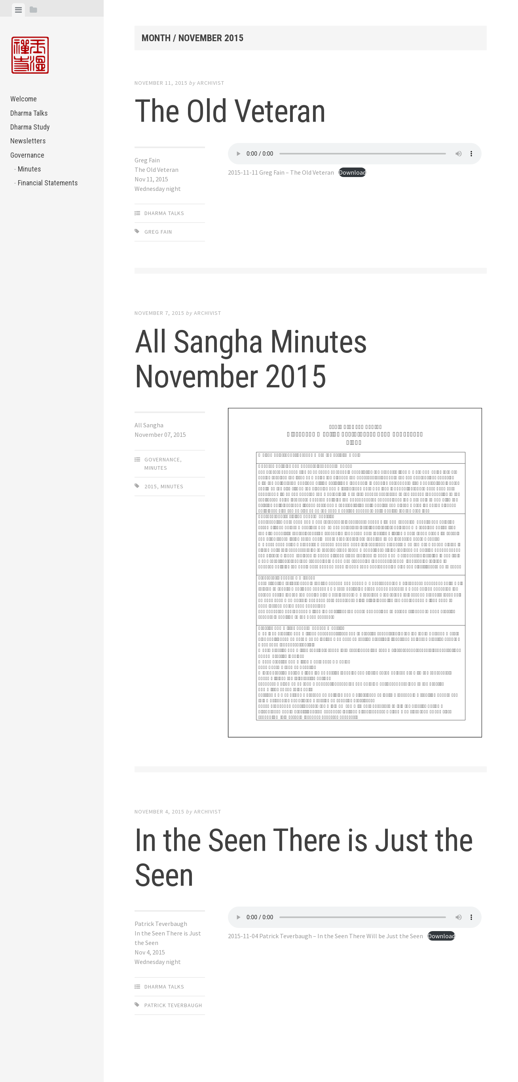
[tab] (18, 10)
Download (352, 172)
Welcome (23, 99)
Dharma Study (30, 127)
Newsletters (28, 141)
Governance (27, 155)
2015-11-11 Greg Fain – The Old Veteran (281, 172)
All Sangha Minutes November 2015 (251, 359)
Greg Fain (158, 231)
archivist (210, 82)
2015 (150, 486)
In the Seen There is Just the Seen (304, 858)
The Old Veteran (230, 111)
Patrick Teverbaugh (173, 1005)
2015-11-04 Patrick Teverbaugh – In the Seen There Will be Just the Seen (325, 936)
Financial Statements (48, 183)
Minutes (29, 169)
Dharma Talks (29, 113)
